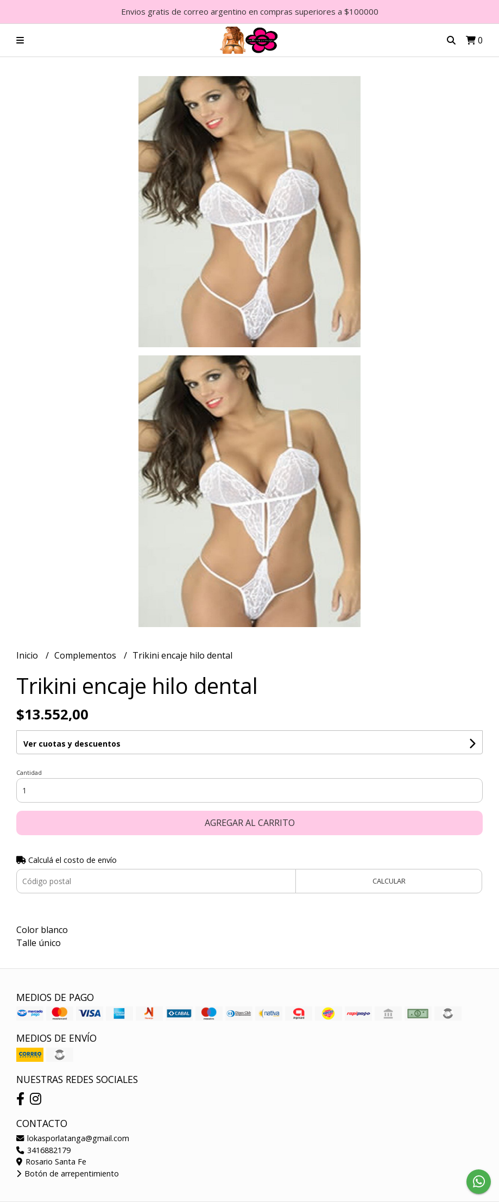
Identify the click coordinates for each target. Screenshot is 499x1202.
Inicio (28, 655)
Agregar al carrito (250, 823)
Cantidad (29, 772)
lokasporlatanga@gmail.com (72, 1138)
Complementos (86, 655)
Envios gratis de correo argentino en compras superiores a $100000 (249, 11)
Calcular (389, 881)
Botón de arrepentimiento (67, 1173)
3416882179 (43, 1150)
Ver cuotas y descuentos (72, 743)
